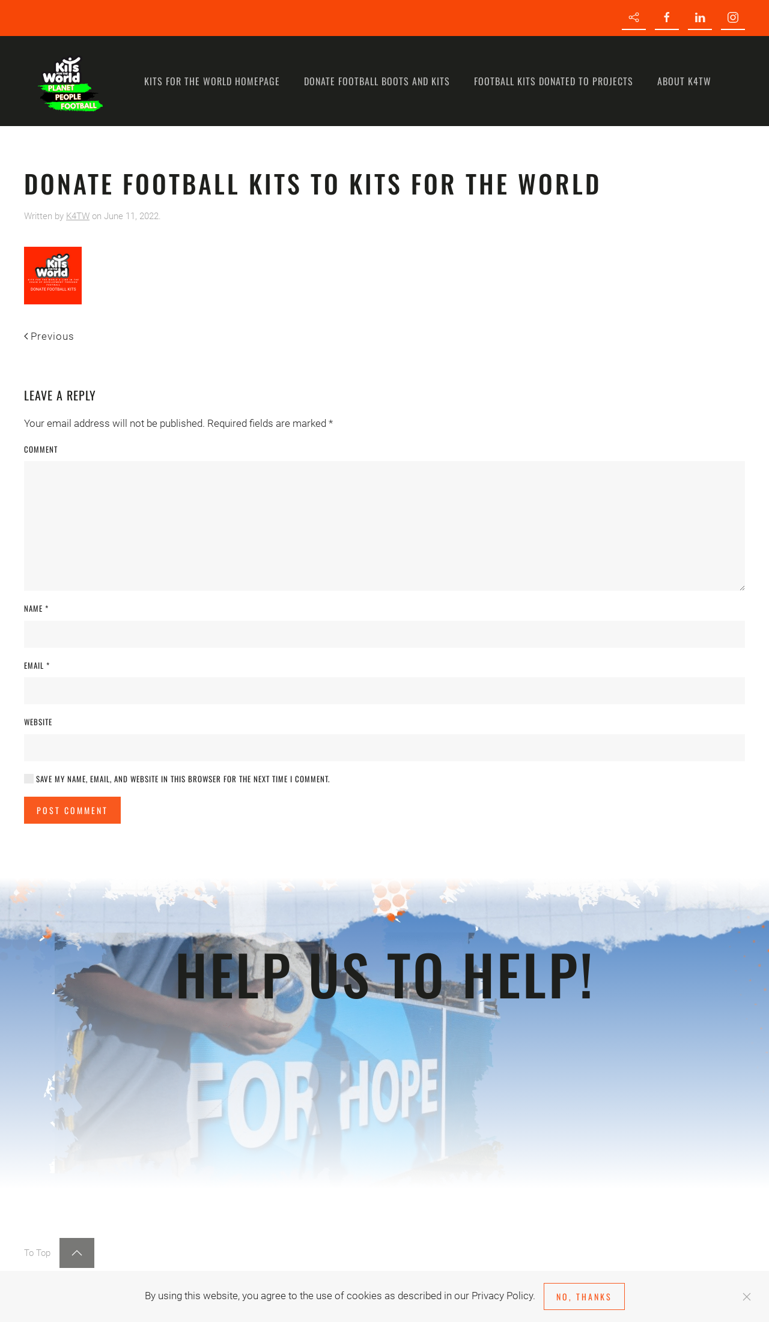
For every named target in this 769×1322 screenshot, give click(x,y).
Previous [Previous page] (49, 336)
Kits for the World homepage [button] (212, 81)
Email (37, 665)
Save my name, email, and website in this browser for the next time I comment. (177, 779)
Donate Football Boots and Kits (377, 81)
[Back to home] (69, 81)
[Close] (747, 1297)
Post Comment (72, 810)
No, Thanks (584, 1296)
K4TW (78, 216)
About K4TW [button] (684, 81)
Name (36, 608)
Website (38, 722)
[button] (76, 1253)
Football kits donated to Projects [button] (553, 81)
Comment (41, 449)
